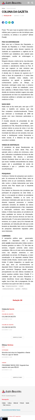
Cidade (4, 362)
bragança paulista (11, 286)
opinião (18, 289)
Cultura (9, 403)
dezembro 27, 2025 (7, 319)
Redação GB (7, 15)
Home (3, 8)
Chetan (10, 416)
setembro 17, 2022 (19, 15)
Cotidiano (5, 350)
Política (24, 289)
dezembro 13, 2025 (7, 329)
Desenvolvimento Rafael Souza (11, 410)
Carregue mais (17, 337)
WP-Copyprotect (17, 416)
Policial (22, 403)
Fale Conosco (7, 405)
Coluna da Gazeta (11, 8)
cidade (21, 286)
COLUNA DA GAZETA (9, 317)
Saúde (27, 403)
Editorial (16, 403)
